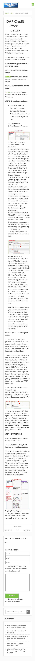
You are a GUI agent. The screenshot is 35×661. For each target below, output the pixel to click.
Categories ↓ (27, 530)
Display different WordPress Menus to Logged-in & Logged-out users (17, 650)
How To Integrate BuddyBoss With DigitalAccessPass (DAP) (16, 626)
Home (7, 13)
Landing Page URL (21, 177)
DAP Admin (8, 530)
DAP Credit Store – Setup (20, 13)
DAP (12, 13)
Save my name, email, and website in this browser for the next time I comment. (16, 568)
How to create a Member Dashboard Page (15, 644)
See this (8, 77)
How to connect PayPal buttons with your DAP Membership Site (17, 638)
